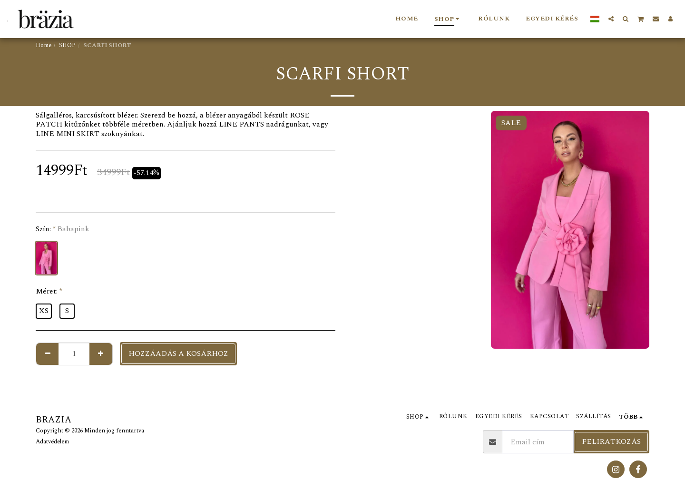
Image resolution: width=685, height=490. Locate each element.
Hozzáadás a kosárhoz (178, 353)
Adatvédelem (52, 441)
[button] (611, 18)
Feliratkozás (611, 441)
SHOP (67, 45)
